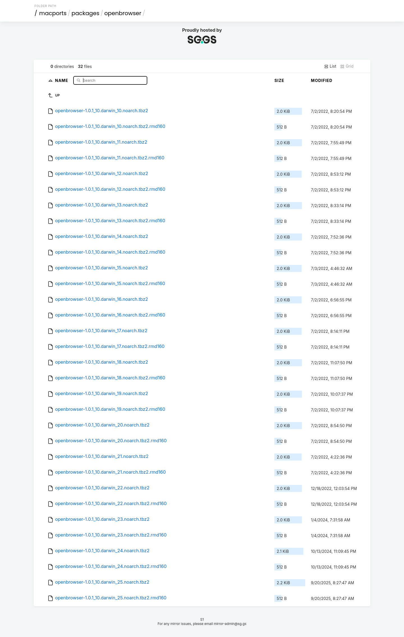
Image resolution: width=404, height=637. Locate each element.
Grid (347, 66)
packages (85, 13)
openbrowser (122, 13)
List (330, 66)
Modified (321, 80)
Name (62, 80)
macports (53, 13)
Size (279, 80)
